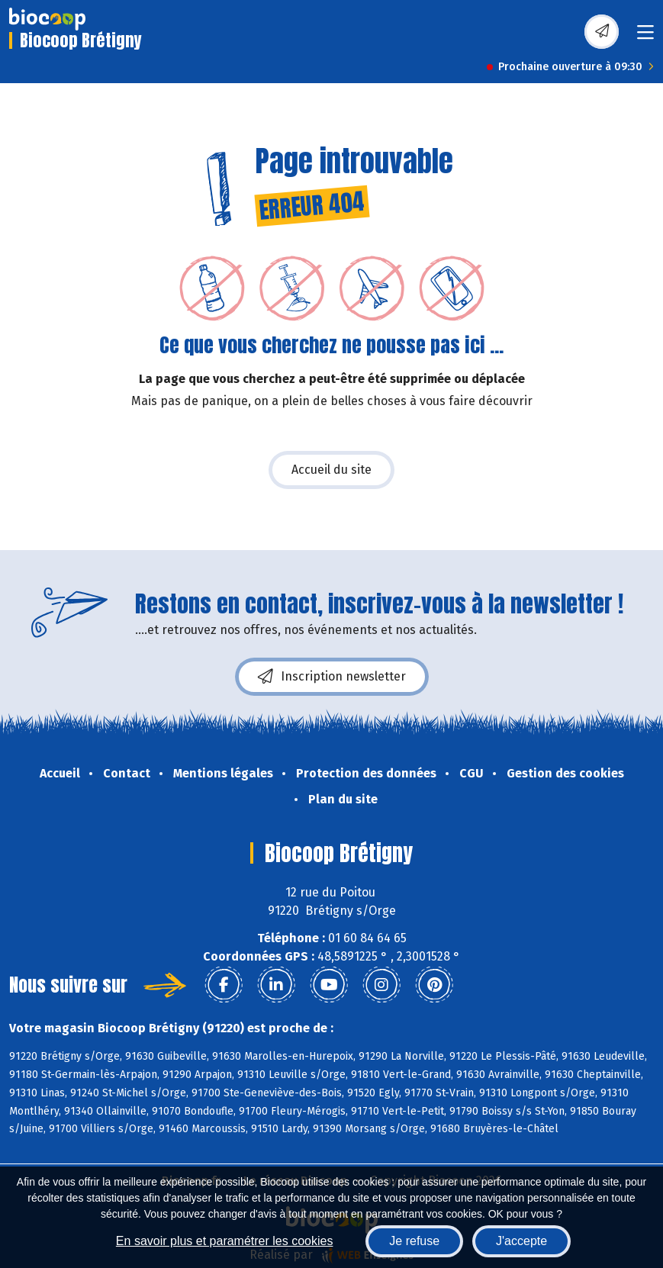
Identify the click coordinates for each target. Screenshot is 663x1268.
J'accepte (521, 1240)
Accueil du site (331, 469)
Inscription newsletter (332, 676)
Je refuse (414, 1240)
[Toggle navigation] (645, 37)
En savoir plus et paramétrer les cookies (224, 1240)
